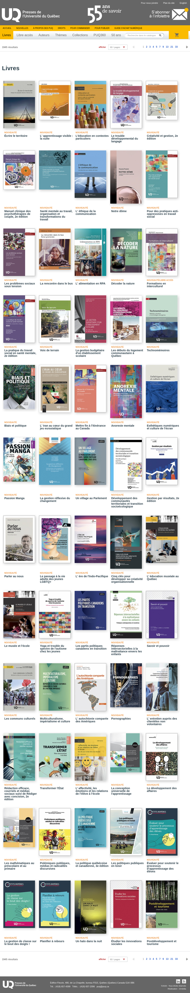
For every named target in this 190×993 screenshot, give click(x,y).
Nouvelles (22, 28)
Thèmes (61, 35)
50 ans (116, 35)
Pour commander (80, 28)
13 (167, 47)
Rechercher (161, 35)
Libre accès (25, 35)
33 (176, 47)
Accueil (7, 28)
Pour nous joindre (149, 3)
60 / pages (115, 47)
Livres (6, 35)
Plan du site (168, 3)
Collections (80, 35)
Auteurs (44, 35)
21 (171, 47)
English (183, 3)
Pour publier (102, 28)
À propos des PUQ (43, 28)
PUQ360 (100, 35)
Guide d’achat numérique (128, 28)
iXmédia (182, 989)
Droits (61, 28)
